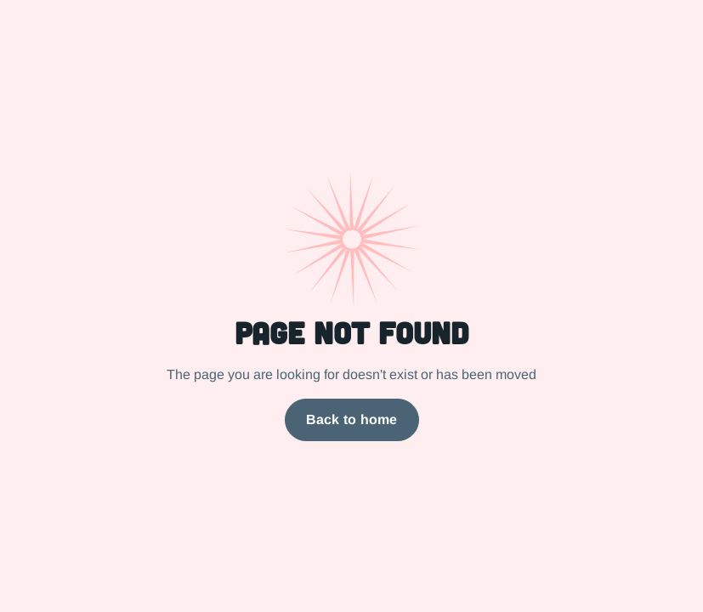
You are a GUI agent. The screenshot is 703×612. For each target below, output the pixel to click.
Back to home (352, 419)
